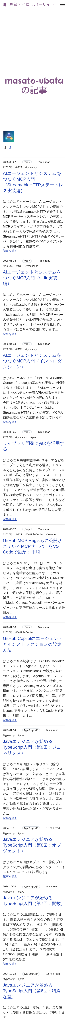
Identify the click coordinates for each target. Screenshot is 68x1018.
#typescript (31, 167)
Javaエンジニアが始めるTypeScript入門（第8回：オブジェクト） (32, 845)
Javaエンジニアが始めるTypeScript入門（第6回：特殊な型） (32, 991)
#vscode (51, 534)
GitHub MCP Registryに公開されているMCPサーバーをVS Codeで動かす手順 (32, 546)
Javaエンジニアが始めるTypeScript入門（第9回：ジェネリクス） (32, 747)
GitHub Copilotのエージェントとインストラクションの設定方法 (33, 644)
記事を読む (10, 250)
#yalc (34, 437)
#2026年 (8, 167)
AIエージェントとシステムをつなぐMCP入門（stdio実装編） (32, 278)
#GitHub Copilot (34, 534)
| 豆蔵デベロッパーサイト (29, 4)
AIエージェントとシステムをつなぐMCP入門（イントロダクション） (32, 361)
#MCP (18, 167)
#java (21, 735)
